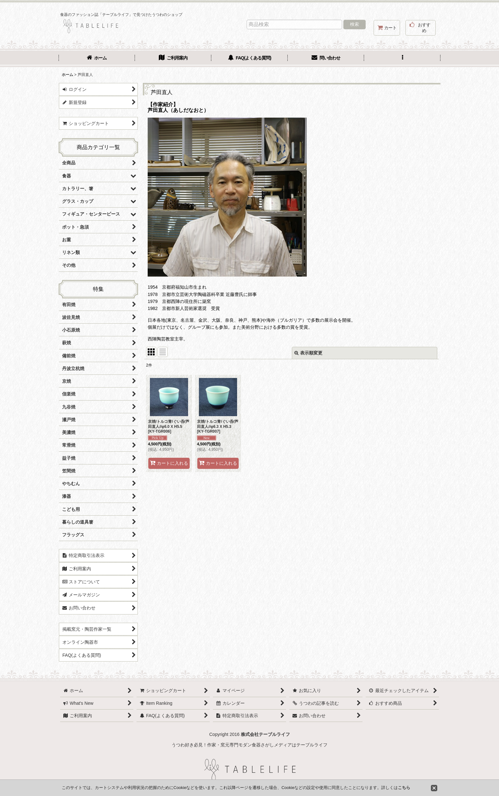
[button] (402, 58)
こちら (404, 787)
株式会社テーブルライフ (265, 734)
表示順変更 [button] (308, 352)
